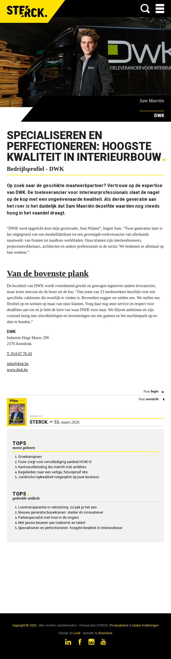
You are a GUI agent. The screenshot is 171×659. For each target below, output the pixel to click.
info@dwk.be (17, 364)
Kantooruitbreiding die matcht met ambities (52, 467)
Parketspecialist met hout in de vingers (48, 518)
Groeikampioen (30, 457)
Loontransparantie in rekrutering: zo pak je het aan (57, 507)
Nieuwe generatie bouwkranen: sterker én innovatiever (60, 512)
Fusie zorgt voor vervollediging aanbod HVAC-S (54, 462)
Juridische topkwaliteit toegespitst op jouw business (58, 477)
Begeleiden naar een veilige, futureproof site (53, 472)
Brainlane (105, 633)
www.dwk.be (17, 370)
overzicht (152, 399)
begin (154, 391)
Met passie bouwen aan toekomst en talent (51, 523)
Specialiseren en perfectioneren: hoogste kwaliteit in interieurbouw (70, 528)
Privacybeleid (119, 625)
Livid (77, 633)
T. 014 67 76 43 (19, 354)
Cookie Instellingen (145, 625)
